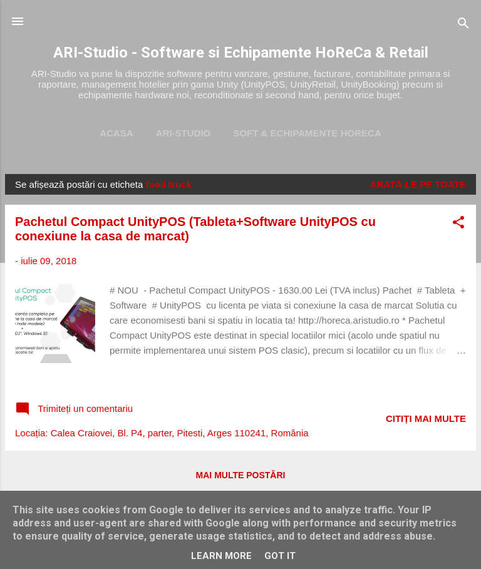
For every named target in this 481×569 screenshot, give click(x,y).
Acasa (116, 133)
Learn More (221, 555)
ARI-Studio (183, 133)
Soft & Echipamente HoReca (307, 133)
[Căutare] (463, 25)
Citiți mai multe (426, 418)
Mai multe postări (241, 475)
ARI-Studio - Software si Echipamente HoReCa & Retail (240, 52)
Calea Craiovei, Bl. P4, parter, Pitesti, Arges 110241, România (180, 433)
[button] (458, 224)
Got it (280, 555)
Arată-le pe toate (418, 184)
